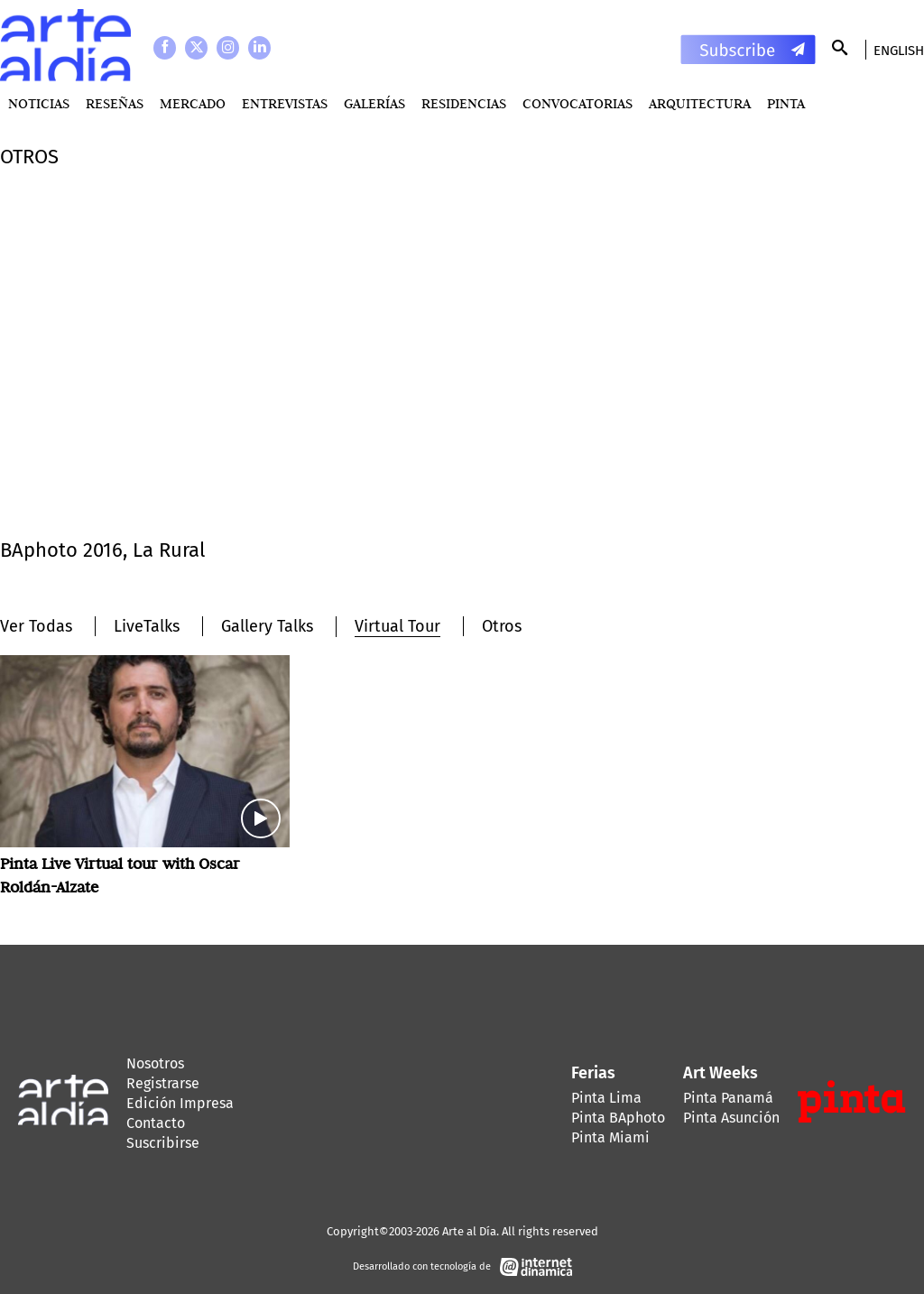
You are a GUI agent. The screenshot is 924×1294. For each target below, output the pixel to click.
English (898, 50)
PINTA (786, 103)
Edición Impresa (180, 1103)
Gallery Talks (267, 626)
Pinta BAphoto (618, 1117)
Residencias (463, 103)
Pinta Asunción (731, 1117)
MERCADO (193, 103)
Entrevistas (285, 103)
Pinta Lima (606, 1097)
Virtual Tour (397, 626)
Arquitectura (700, 103)
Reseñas (114, 103)
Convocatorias (577, 103)
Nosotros (155, 1063)
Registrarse (162, 1083)
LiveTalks (147, 626)
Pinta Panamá (728, 1097)
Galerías (374, 103)
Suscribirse (162, 1142)
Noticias (38, 103)
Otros (502, 626)
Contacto (155, 1123)
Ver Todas (36, 626)
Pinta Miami (610, 1137)
